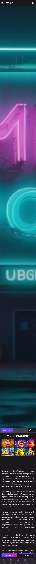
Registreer (9, 555)
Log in (27, 555)
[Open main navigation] (2, 3)
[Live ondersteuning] (33, 3)
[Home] (9, 3)
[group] (7, 430)
